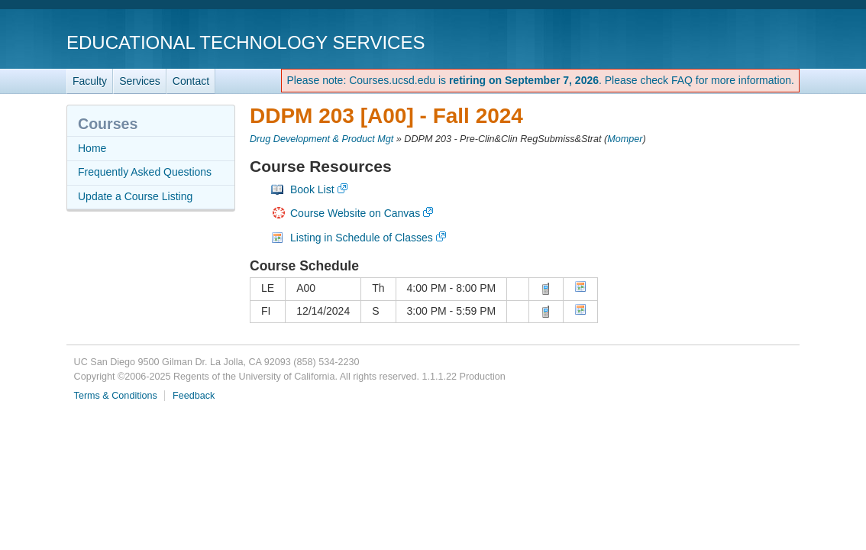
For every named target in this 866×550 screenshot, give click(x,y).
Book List (312, 189)
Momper (624, 139)
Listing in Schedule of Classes (361, 237)
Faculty (90, 81)
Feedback (194, 395)
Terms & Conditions (115, 395)
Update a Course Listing (135, 196)
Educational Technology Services (245, 42)
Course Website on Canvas (355, 213)
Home (92, 148)
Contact (191, 81)
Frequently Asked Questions (145, 172)
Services (139, 81)
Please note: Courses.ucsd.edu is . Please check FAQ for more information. (540, 80)
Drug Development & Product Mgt (321, 139)
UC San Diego (712, 41)
